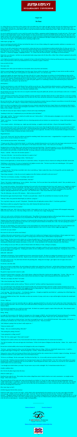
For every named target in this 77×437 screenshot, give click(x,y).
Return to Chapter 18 (30, 407)
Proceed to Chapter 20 (47, 407)
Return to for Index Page (38, 424)
